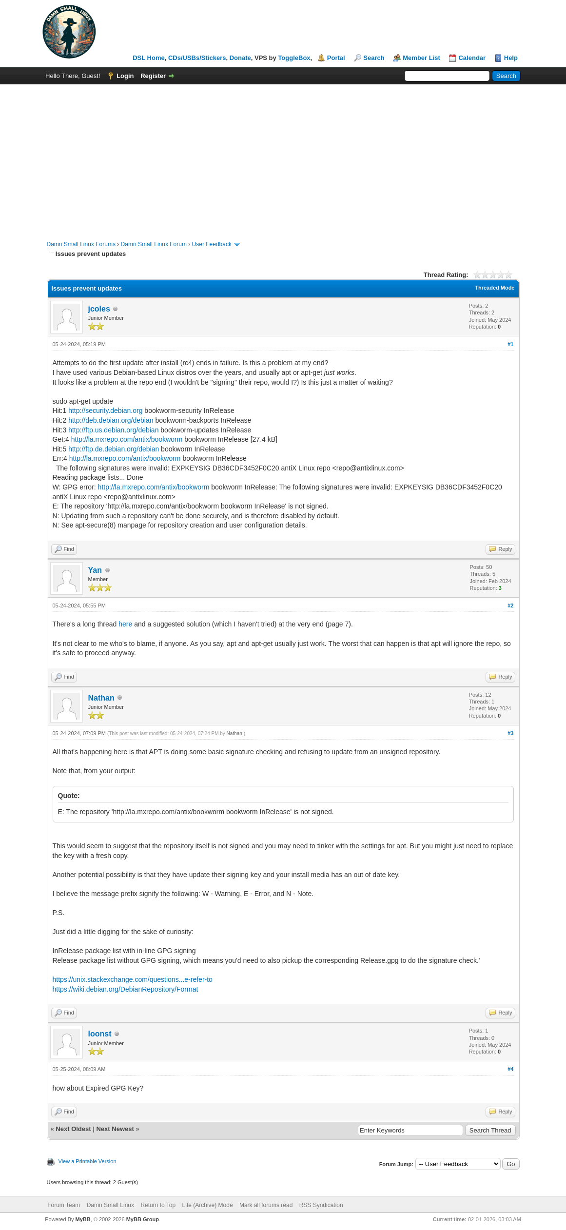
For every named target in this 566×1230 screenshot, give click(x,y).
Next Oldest (73, 1128)
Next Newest (115, 1128)
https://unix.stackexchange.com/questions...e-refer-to (133, 979)
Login (125, 75)
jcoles (99, 309)
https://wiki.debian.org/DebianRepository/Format (125, 989)
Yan (95, 570)
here (125, 624)
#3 (510, 733)
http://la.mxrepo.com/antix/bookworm (127, 439)
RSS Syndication (321, 1205)
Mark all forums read (266, 1205)
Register (153, 75)
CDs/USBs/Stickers (197, 57)
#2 (510, 605)
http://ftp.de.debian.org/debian (113, 449)
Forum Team (63, 1205)
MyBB (83, 1219)
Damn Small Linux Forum (154, 244)
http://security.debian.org (105, 410)
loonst (100, 1034)
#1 (510, 344)
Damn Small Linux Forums (81, 244)
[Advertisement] (283, 157)
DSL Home (149, 57)
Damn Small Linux (110, 1205)
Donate (240, 57)
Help (511, 57)
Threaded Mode (494, 288)
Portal (336, 57)
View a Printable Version (88, 1161)
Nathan (101, 698)
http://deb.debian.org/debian (110, 420)
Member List (421, 57)
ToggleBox (294, 57)
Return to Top (158, 1205)
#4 (510, 1069)
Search (373, 57)
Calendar (472, 57)
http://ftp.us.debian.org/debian (113, 430)
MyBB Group (142, 1219)
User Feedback (212, 244)
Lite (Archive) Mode (207, 1205)
